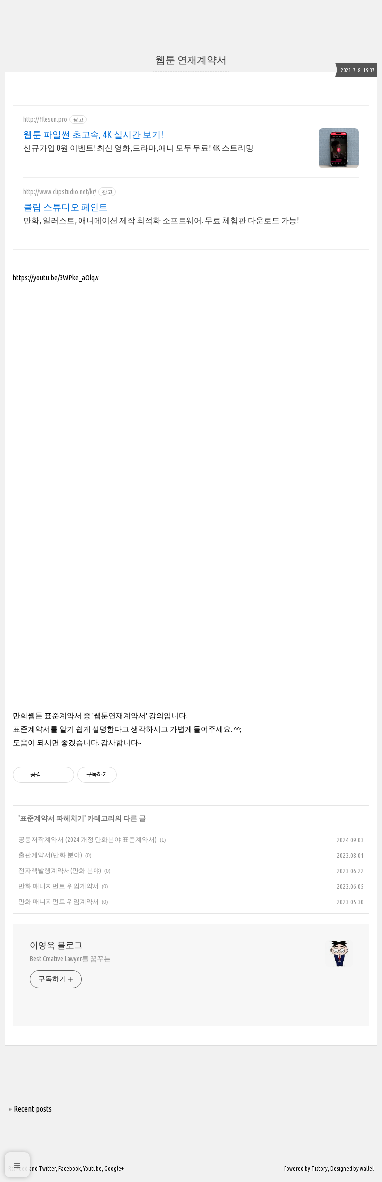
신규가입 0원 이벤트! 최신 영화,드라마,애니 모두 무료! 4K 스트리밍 (138, 147)
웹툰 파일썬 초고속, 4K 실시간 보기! (93, 134)
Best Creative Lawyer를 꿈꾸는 (70, 959)
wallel (367, 1168)
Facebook (69, 1168)
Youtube (92, 1168)
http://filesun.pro (45, 119)
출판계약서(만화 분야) (50, 854)
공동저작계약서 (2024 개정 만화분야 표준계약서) (87, 839)
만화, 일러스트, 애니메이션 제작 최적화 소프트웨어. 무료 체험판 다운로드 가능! (161, 220)
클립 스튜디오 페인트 (65, 207)
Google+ (114, 1168)
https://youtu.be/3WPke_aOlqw (56, 277)
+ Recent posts (30, 1108)
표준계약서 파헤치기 (52, 818)
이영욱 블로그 (56, 945)
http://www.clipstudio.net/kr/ (59, 192)
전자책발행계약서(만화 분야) (59, 870)
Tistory (319, 1168)
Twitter (47, 1168)
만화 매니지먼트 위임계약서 (58, 885)
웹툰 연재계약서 (191, 59)
